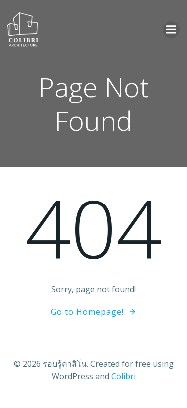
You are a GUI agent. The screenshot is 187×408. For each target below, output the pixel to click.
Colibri (123, 376)
